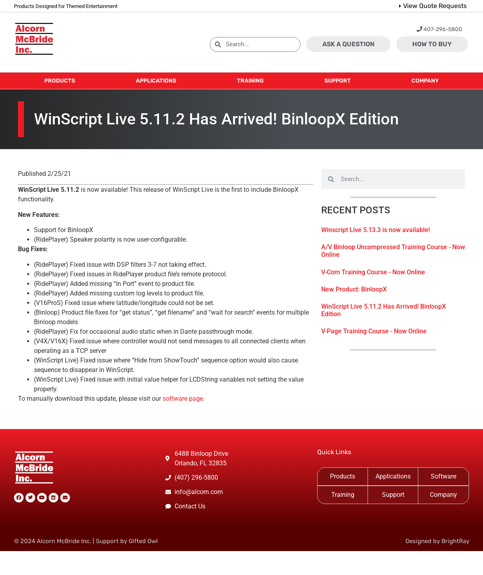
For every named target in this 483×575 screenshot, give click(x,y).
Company (443, 494)
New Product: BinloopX (354, 289)
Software (443, 476)
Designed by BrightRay (437, 541)
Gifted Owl (143, 541)
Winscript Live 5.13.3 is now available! (375, 230)
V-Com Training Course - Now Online (373, 272)
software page (183, 398)
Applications (393, 476)
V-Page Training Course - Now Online (374, 331)
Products (342, 476)
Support (393, 494)
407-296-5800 (439, 29)
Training (342, 494)
